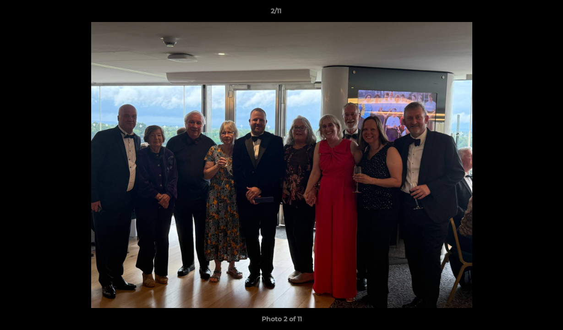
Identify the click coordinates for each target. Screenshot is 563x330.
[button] (524, 13)
